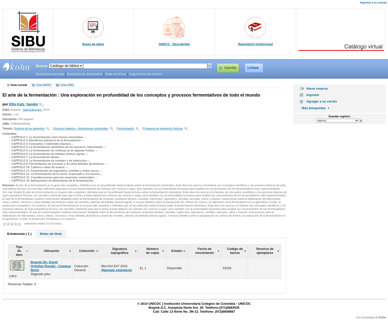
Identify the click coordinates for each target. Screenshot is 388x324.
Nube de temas (115, 74)
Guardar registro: (340, 116)
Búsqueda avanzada (50, 74)
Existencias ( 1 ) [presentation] (19, 234)
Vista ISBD (66, 85)
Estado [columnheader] (176, 251)
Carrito (230, 68)
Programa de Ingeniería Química (163, 128)
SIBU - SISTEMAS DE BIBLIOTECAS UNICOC (16, 67)
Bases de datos (93, 44)
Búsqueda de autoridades (84, 74)
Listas (252, 68)
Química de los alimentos (29, 128)
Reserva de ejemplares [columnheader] (264, 251)
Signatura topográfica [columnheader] (119, 251)
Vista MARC (43, 85)
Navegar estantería (116, 270)
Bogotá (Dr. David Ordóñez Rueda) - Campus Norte (51, 266)
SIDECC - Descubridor (174, 44)
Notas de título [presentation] (51, 234)
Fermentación (125, 128)
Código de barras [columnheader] (235, 251)
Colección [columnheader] (87, 251)
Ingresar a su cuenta (373, 2)
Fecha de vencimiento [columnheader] (204, 251)
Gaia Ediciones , (33, 109)
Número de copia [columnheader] (152, 251)
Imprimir (312, 95)
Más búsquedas (314, 108)
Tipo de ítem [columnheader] (19, 251)
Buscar (42, 66)
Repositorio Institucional (255, 44)
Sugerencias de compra (145, 74)
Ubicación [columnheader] (51, 251)
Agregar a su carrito (321, 101)
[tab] (19, 234)
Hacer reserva (317, 88)
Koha (382, 317)
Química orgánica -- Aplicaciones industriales (81, 128)
